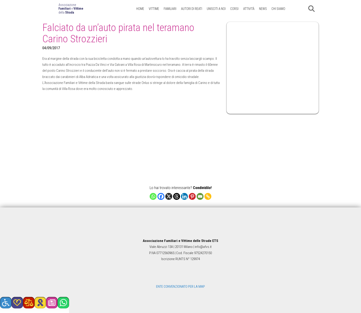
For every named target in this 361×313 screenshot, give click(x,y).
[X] (168, 196)
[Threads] (176, 196)
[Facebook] (160, 196)
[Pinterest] (192, 196)
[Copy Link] (207, 196)
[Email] (200, 196)
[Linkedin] (184, 196)
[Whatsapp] (153, 196)
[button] (311, 9)
